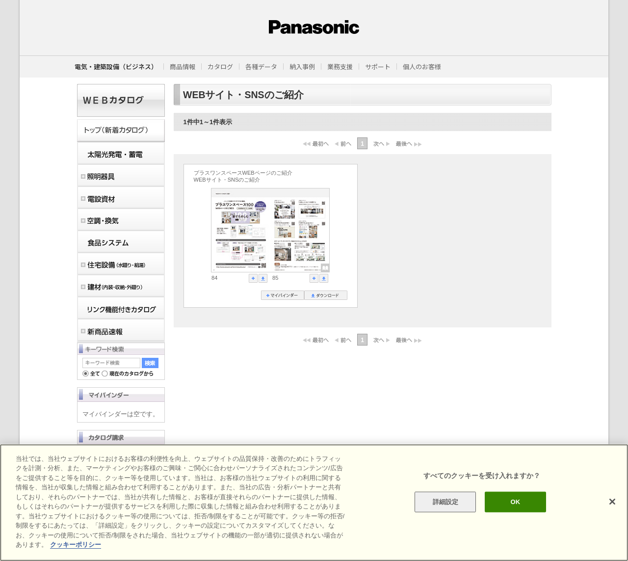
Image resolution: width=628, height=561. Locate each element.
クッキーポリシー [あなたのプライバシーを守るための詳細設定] (75, 544)
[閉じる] (612, 501)
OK (515, 502)
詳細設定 (446, 502)
